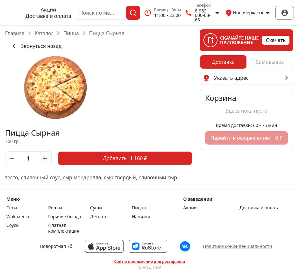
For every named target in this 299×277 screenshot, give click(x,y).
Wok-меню (17, 217)
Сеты (11, 208)
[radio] (223, 62)
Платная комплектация (63, 228)
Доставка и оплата (48, 16)
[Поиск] (133, 13)
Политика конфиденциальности (237, 246)
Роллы (55, 208)
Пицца (71, 33)
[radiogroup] (246, 62)
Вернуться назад (35, 46)
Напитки (141, 217)
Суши (96, 208)
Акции (48, 9)
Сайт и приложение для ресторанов (149, 261)
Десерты (99, 217)
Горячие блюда (64, 217)
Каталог (44, 33)
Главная (15, 33)
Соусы (12, 225)
